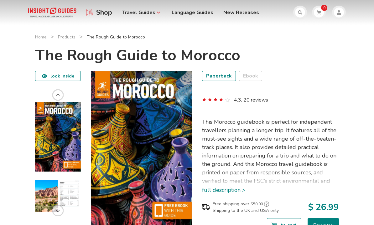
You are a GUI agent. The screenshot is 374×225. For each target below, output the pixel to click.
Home (41, 37)
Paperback (219, 75)
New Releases (241, 12)
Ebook (250, 75)
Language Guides (192, 12)
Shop (104, 12)
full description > (224, 190)
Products (66, 37)
